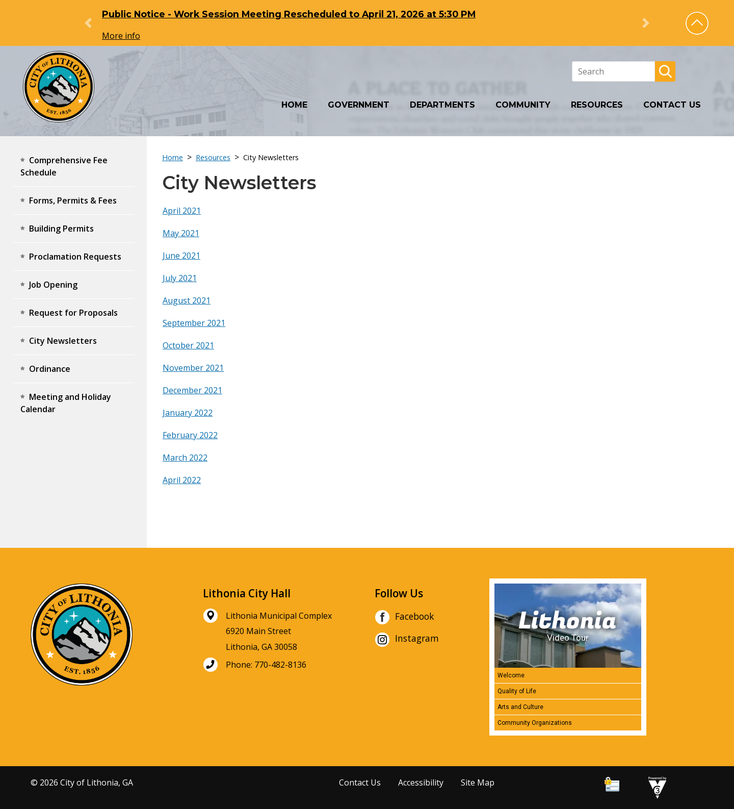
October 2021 (188, 345)
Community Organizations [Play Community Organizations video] (534, 722)
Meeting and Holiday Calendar (65, 403)
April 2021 (182, 210)
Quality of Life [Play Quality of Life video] (516, 691)
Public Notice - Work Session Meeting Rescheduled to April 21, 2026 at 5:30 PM (289, 14)
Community (522, 105)
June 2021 (181, 255)
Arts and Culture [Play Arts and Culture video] (520, 707)
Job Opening (53, 284)
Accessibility (420, 782)
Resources (597, 105)
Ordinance (49, 368)
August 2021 (187, 300)
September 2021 (194, 322)
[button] (697, 23)
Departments (442, 105)
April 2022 (182, 480)
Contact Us (672, 105)
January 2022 (188, 412)
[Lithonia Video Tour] (567, 626)
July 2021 (180, 278)
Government (358, 105)
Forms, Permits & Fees (73, 200)
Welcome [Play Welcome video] (511, 675)
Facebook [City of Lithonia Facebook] (404, 617)
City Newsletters (63, 340)
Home (294, 105)
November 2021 (193, 367)
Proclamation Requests (75, 256)
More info (121, 35)
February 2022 (190, 435)
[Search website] (613, 71)
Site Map (477, 782)
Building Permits (61, 228)
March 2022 (185, 457)
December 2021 (192, 390)
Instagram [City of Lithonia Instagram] (407, 639)
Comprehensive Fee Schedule (64, 166)
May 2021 (181, 233)
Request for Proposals (73, 312)
